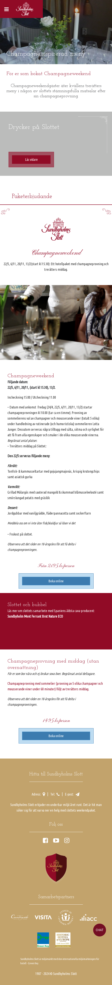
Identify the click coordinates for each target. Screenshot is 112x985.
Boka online (56, 581)
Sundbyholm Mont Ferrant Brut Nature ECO (35, 616)
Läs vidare (31, 159)
